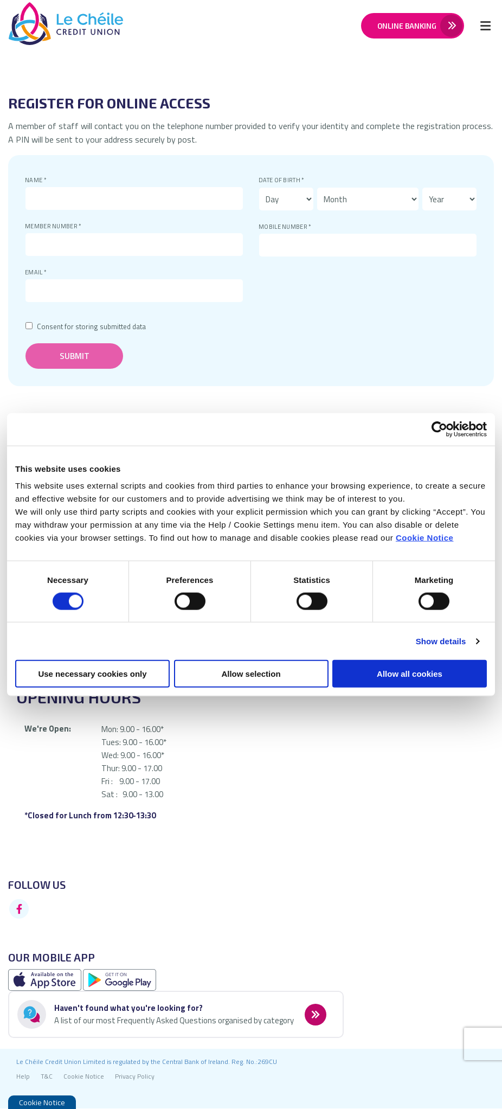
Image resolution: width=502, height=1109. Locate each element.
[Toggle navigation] (485, 25)
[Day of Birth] (286, 199)
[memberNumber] (134, 244)
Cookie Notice (425, 537)
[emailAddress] (134, 290)
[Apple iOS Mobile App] (45, 979)
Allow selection (250, 673)
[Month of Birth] (368, 199)
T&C (47, 1077)
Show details (441, 640)
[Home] (57, 26)
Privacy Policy (135, 1077)
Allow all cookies (409, 673)
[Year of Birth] (449, 199)
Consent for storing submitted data (91, 327)
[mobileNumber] (368, 245)
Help (23, 1077)
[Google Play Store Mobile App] (119, 979)
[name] (134, 198)
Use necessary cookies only (92, 673)
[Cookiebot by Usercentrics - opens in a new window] (439, 429)
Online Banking (406, 25)
